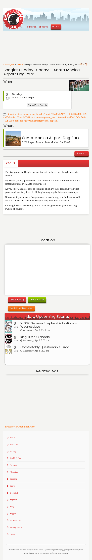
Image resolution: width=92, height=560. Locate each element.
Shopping (14, 472)
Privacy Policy (16, 527)
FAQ (12, 506)
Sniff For (31, 27)
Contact (13, 534)
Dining (13, 451)
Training (13, 479)
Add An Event (37, 299)
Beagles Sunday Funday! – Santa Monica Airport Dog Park (41, 72)
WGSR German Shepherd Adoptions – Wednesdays (48, 325)
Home (12, 437)
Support (13, 513)
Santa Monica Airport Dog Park (50, 137)
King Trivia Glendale (35, 337)
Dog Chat (14, 493)
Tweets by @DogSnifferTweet (20, 426)
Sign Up (13, 499)
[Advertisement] (22, 220)
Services (13, 465)
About (10, 163)
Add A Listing (17, 299)
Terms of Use (15, 520)
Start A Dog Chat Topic (21, 308)
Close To (43, 27)
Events (20, 64)
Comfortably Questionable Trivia (44, 347)
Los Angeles (9, 64)
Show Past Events (37, 105)
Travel (12, 486)
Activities (14, 444)
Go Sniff (56, 26)
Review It (81, 153)
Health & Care (16, 458)
